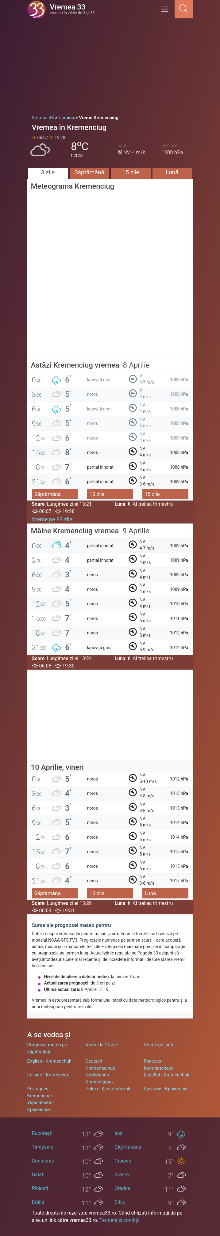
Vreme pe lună (158, 1045)
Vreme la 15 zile (102, 1045)
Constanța (43, 1161)
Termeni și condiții (119, 1220)
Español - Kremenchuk (167, 1075)
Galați (38, 1174)
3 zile (48, 172)
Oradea (122, 1188)
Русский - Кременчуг (166, 1088)
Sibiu (120, 1202)
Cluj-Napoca (128, 1147)
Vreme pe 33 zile (53, 519)
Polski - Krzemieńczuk (108, 1088)
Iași (118, 1133)
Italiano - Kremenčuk (48, 1075)
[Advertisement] (110, 64)
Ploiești (40, 1188)
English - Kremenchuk (49, 1061)
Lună (172, 172)
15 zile (130, 172)
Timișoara (43, 1147)
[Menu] (167, 11)
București (42, 1133)
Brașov (122, 1174)
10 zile (97, 494)
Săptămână (89, 172)
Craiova (123, 1161)
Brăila (38, 1202)
